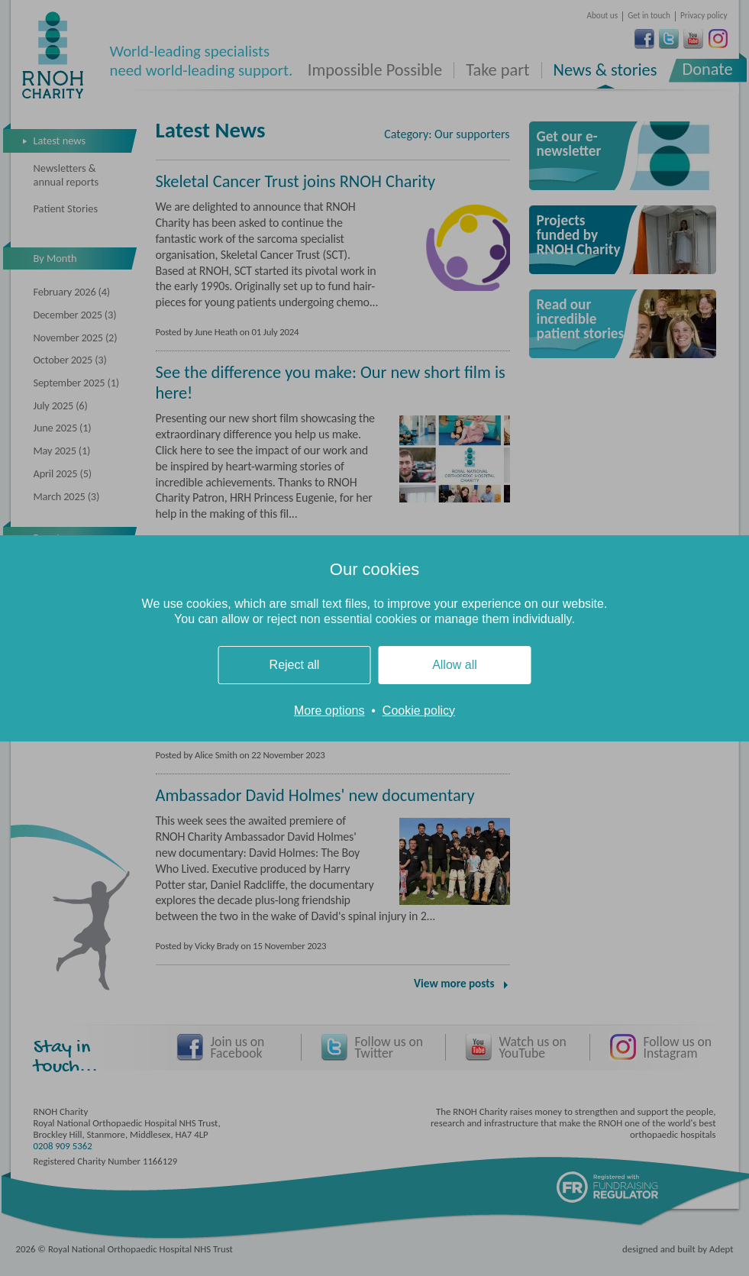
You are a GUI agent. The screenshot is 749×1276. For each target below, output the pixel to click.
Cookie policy (419, 710)
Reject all (295, 664)
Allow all (454, 664)
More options (329, 710)
